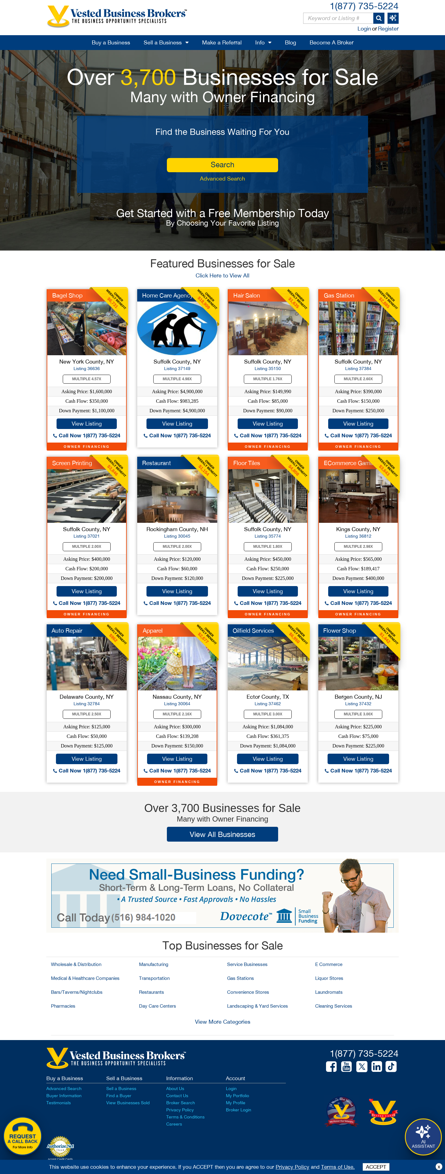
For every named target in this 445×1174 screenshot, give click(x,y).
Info (260, 42)
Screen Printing (72, 463)
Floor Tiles (246, 463)
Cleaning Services (333, 1006)
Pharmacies (63, 1006)
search (222, 164)
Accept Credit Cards (60, 1159)
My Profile (235, 1102)
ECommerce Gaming (351, 463)
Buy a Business (111, 42)
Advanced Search (222, 178)
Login (364, 28)
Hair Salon (246, 295)
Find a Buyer (118, 1095)
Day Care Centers (157, 1006)
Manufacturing (153, 964)
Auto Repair (67, 630)
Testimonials (58, 1102)
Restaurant (156, 463)
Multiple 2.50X (86, 714)
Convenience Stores (248, 992)
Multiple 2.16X (177, 714)
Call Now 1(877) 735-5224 (86, 435)
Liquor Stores (329, 978)
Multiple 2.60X (358, 379)
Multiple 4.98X (177, 379)
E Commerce (328, 964)
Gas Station (339, 295)
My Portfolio (237, 1095)
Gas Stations (240, 978)
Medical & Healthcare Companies (85, 978)
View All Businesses (222, 834)
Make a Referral (222, 42)
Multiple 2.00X (86, 546)
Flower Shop (339, 630)
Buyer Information (64, 1095)
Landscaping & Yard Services (257, 1006)
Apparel (153, 630)
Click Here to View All (222, 275)
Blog (290, 42)
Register (388, 28)
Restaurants (151, 992)
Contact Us (177, 1095)
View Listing (87, 423)
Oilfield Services (253, 630)
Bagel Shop (67, 295)
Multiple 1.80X (267, 546)
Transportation (154, 978)
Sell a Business (163, 42)
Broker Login (238, 1109)
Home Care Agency (167, 295)
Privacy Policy (180, 1109)
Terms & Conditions (185, 1116)
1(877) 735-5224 (364, 6)
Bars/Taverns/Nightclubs (77, 992)
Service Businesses (247, 964)
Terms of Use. (338, 1167)
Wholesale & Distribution (76, 964)
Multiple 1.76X (267, 379)
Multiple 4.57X (86, 379)
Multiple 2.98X (358, 546)
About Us (175, 1088)
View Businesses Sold (128, 1102)
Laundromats (329, 992)
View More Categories (222, 1021)
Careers (174, 1124)
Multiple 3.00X (267, 714)
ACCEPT (376, 1167)
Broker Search (180, 1102)
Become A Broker (332, 42)
